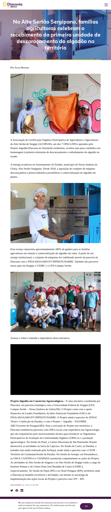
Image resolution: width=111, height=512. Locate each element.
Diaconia (12, 5)
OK (85, 505)
